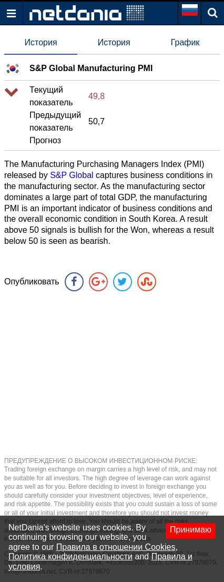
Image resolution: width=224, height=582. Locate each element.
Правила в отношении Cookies (116, 546)
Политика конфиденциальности (70, 556)
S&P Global (71, 175)
